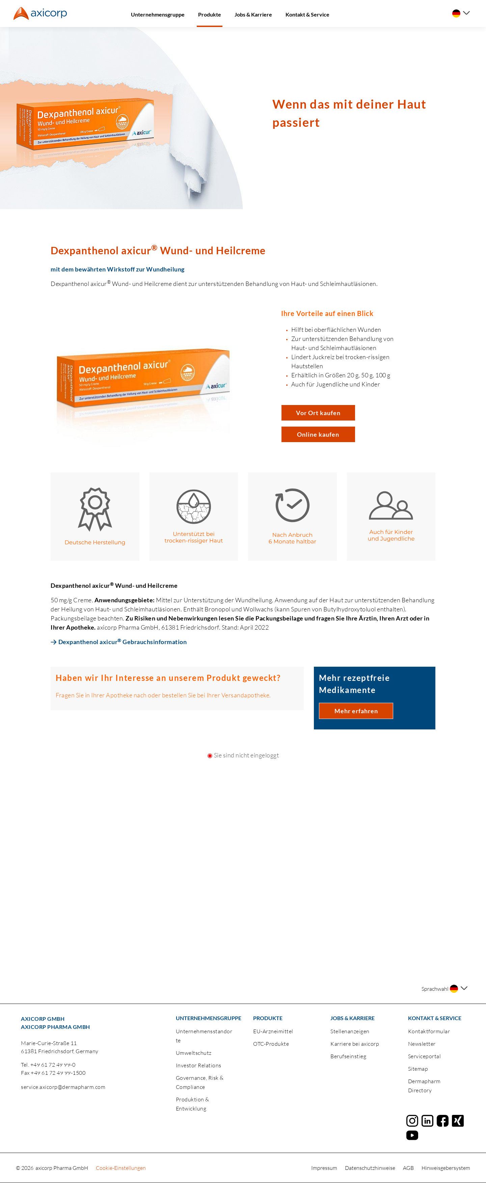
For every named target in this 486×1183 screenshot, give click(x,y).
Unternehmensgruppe (158, 14)
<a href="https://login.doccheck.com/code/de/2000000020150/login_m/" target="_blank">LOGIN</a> (243, 819)
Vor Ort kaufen (318, 412)
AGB (409, 1167)
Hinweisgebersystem (446, 1167)
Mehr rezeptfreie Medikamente (354, 684)
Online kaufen (318, 434)
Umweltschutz (194, 1052)
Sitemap (418, 1068)
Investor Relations (198, 1065)
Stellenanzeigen (350, 1031)
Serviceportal (424, 1056)
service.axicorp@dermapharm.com (63, 1087)
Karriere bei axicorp (354, 1043)
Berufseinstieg (348, 1056)
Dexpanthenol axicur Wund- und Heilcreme (158, 249)
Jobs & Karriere (253, 14)
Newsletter (422, 1043)
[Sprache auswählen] (461, 13)
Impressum (324, 1167)
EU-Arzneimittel (273, 1031)
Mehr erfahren (356, 711)
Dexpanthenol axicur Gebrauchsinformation (122, 641)
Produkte (209, 14)
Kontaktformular (429, 1031)
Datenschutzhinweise (370, 1167)
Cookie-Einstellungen (121, 1167)
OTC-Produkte (271, 1043)
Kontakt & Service (307, 14)
